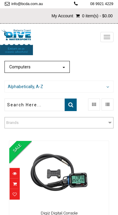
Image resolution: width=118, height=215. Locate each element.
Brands (12, 122)
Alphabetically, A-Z (25, 86)
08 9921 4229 (101, 4)
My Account (62, 16)
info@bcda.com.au (27, 4)
